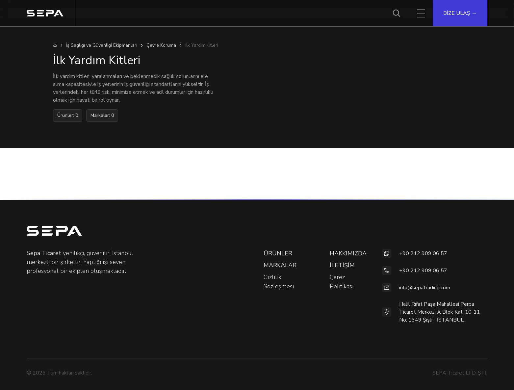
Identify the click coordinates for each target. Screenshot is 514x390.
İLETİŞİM (342, 265)
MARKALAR (280, 265)
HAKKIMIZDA (348, 253)
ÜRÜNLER (278, 253)
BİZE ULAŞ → (460, 13)
